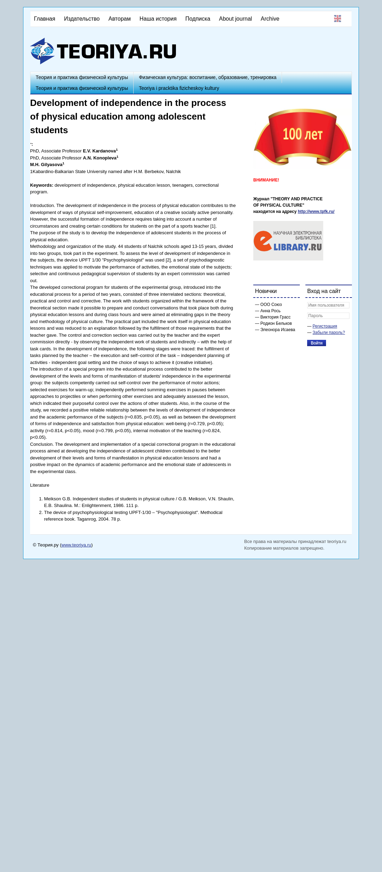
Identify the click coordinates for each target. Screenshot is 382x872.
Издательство (82, 19)
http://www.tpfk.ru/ (316, 211)
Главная (44, 19)
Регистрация (325, 326)
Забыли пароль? (329, 332)
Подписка (197, 19)
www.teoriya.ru (76, 545)
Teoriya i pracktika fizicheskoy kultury (179, 88)
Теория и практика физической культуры (82, 77)
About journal (235, 19)
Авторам (119, 19)
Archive (270, 19)
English (337, 18)
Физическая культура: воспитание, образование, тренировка (207, 77)
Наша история (158, 19)
